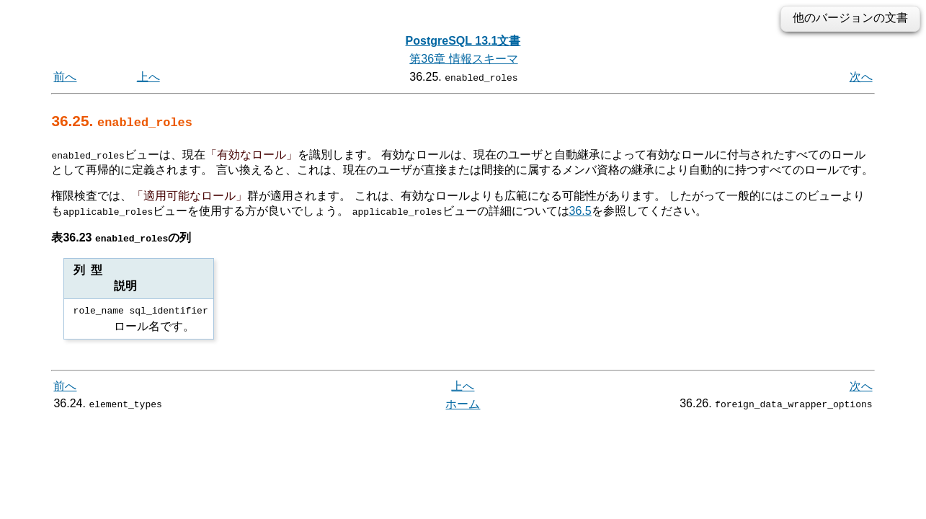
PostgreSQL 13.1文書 (463, 41)
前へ (64, 77)
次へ (861, 77)
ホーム (462, 404)
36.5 (580, 211)
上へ (148, 77)
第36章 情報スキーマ (463, 59)
